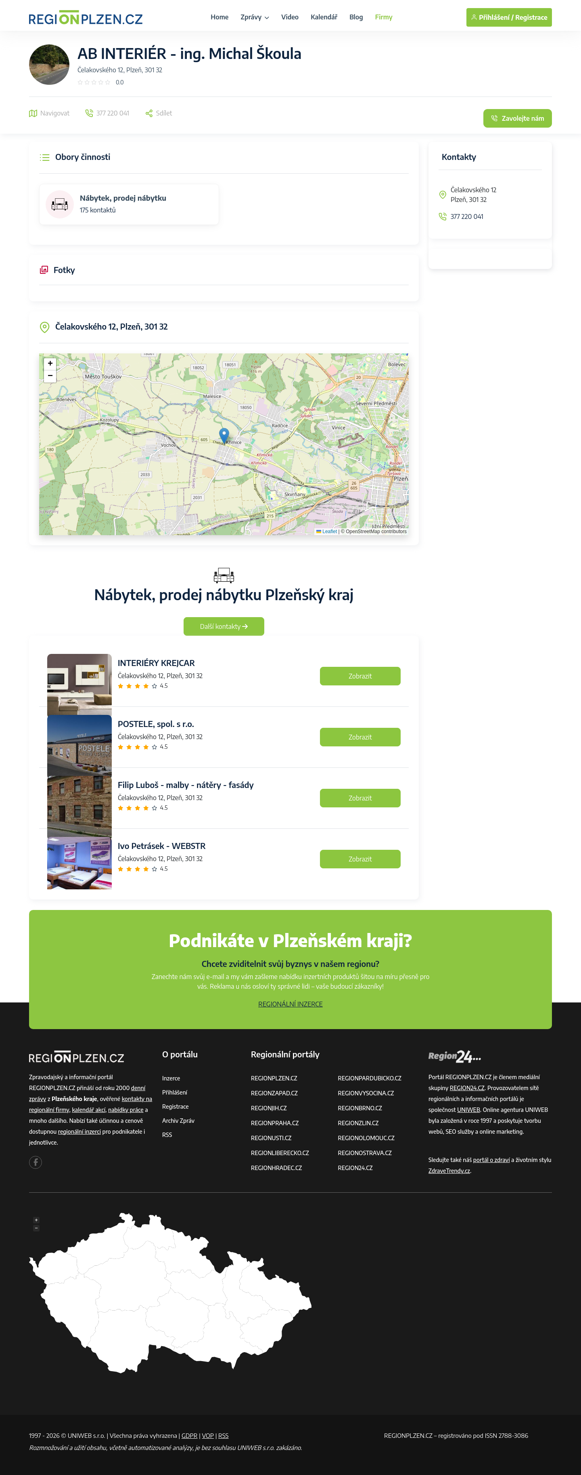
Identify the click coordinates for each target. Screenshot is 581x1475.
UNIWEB (468, 1109)
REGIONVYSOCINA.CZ (366, 1093)
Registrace (531, 17)
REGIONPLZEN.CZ (274, 1078)
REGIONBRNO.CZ (360, 1108)
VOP (208, 1435)
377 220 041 (467, 216)
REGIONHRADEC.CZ (276, 1167)
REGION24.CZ (355, 1167)
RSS (167, 1134)
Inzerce (171, 1078)
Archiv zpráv (178, 1120)
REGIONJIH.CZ (269, 1108)
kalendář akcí (88, 1109)
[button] (224, 436)
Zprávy (254, 17)
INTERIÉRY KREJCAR (156, 663)
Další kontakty (224, 626)
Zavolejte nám (517, 118)
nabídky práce (126, 1109)
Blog (356, 17)
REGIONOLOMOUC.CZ (366, 1138)
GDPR (190, 1435)
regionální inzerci (79, 1131)
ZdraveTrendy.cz (449, 1170)
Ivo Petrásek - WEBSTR (162, 845)
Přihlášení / (492, 17)
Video (290, 17)
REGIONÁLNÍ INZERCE (290, 1004)
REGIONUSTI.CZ (271, 1138)
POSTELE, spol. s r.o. (156, 724)
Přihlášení (174, 1092)
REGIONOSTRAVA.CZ (365, 1152)
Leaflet (326, 531)
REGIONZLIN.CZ (358, 1123)
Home (219, 17)
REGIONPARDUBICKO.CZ (370, 1078)
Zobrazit (360, 676)
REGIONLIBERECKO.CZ (280, 1152)
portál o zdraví (491, 1159)
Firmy (384, 17)
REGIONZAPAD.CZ (274, 1093)
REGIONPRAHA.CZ (275, 1123)
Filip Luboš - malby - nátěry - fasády (186, 785)
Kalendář (324, 17)
